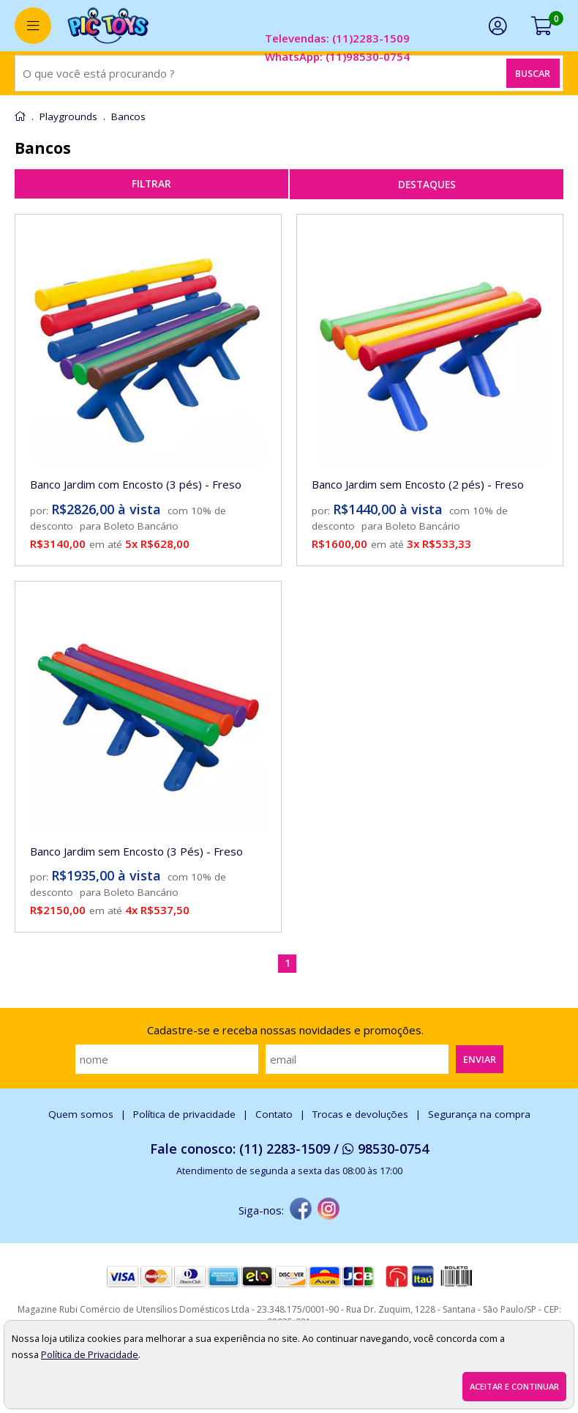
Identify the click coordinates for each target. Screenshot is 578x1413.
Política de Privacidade (89, 1354)
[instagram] (328, 1210)
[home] (108, 25)
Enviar (479, 1059)
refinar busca (151, 184)
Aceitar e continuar (514, 1386)
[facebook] (301, 1210)
